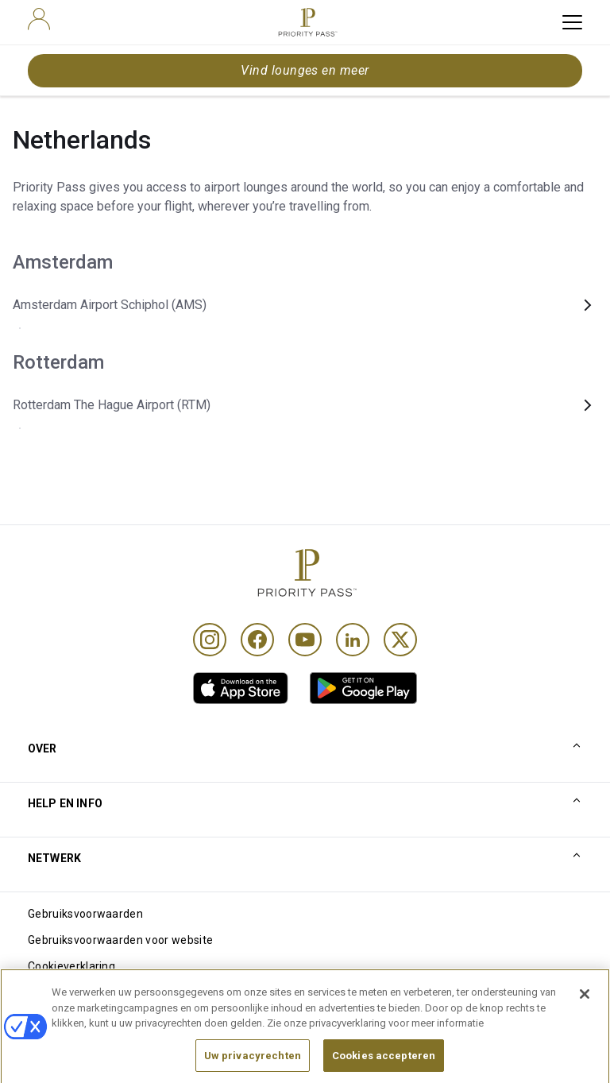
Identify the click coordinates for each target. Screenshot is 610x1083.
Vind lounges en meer (305, 70)
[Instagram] (209, 639)
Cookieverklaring (71, 966)
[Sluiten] (584, 1010)
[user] (39, 19)
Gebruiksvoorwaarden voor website (120, 940)
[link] (240, 688)
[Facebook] (257, 639)
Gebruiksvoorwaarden (85, 913)
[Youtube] (305, 639)
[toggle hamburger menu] (572, 22)
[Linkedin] (352, 639)
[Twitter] (400, 639)
